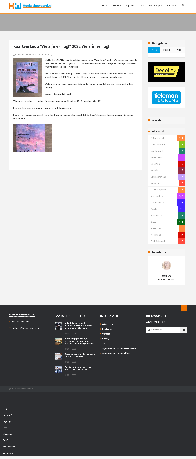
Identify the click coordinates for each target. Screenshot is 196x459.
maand (166, 50)
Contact (106, 334)
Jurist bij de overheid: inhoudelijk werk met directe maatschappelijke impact (78, 326)
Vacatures (172, 5)
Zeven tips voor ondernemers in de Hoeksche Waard (80, 355)
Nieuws (117, 5)
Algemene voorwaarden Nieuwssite (119, 348)
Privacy (105, 338)
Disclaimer (107, 329)
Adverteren (107, 324)
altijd (179, 50)
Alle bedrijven (155, 5)
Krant (141, 5)
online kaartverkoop (25, 108)
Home (105, 5)
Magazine (7, 434)
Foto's (6, 427)
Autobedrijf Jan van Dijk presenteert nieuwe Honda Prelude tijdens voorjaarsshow (79, 341)
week (154, 50)
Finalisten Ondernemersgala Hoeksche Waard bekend (78, 368)
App (104, 343)
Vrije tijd (130, 5)
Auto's (6, 440)
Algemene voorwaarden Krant (116, 353)
